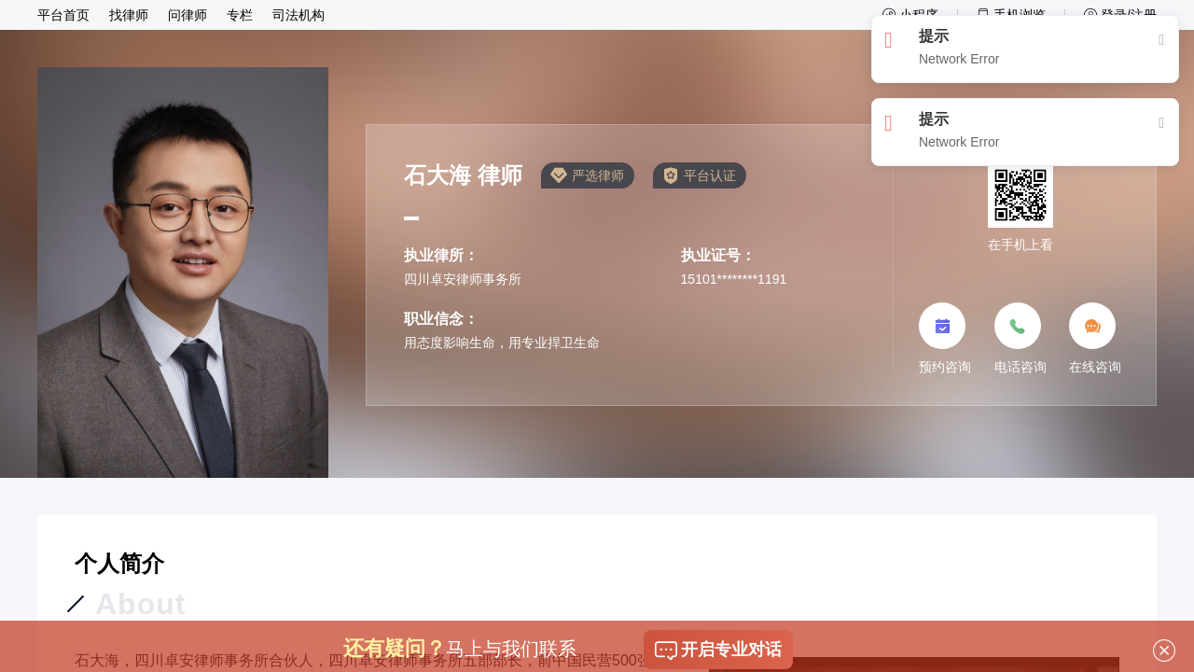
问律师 (187, 14)
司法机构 (298, 14)
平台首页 (63, 14)
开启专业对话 (718, 652)
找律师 (128, 14)
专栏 (240, 14)
